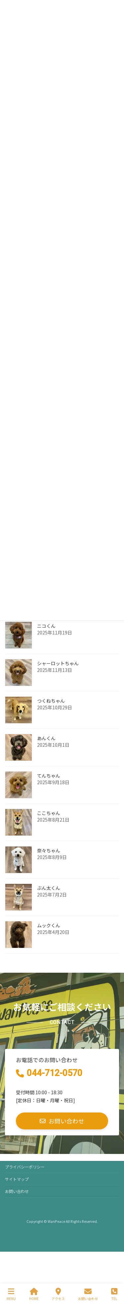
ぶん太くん (48, 888)
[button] (62, 1121)
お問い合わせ (17, 1191)
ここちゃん (48, 813)
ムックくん (48, 925)
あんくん (46, 738)
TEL (114, 1294)
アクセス (58, 1294)
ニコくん (46, 626)
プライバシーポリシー (25, 1166)
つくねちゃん (51, 700)
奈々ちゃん (48, 850)
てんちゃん (48, 775)
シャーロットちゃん (58, 663)
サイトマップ (17, 1179)
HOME (34, 1294)
